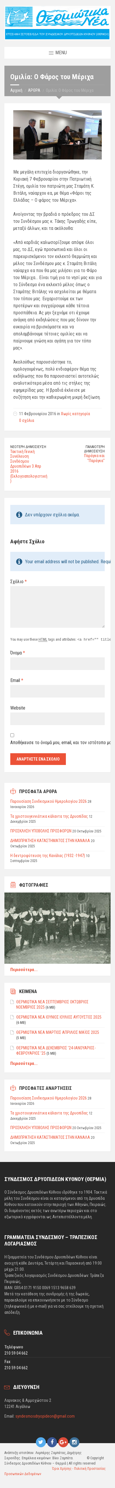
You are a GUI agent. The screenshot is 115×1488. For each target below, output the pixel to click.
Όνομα (17, 652)
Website (17, 707)
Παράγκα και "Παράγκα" (94, 458)
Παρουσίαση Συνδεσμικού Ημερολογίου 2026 (48, 801)
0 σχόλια (26, 420)
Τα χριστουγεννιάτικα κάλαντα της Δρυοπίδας (49, 816)
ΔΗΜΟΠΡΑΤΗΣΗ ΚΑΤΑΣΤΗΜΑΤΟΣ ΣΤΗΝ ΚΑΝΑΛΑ (50, 840)
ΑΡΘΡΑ (34, 90)
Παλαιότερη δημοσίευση (94, 449)
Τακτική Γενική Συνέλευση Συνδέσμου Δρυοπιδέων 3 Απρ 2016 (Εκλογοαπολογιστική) (28, 466)
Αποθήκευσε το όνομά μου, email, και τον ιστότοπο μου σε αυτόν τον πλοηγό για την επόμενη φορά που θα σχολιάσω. (57, 742)
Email (16, 680)
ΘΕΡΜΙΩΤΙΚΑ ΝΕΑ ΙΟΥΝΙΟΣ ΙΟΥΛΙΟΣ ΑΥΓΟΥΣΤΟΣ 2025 (58, 1016)
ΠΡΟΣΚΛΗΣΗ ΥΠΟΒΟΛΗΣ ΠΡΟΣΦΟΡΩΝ (40, 830)
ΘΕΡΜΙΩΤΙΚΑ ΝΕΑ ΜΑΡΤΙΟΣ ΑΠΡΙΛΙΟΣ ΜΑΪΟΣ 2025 (57, 1032)
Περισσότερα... (24, 969)
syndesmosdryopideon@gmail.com (45, 1416)
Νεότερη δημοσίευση (28, 447)
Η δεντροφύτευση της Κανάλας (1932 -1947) (47, 855)
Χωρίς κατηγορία (75, 413)
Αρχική (16, 90)
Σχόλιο (18, 581)
